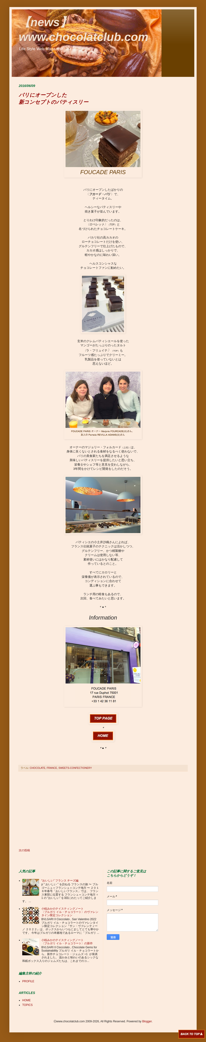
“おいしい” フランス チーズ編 (60, 880)
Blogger (147, 1021)
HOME (26, 1000)
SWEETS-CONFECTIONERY (75, 767)
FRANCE (52, 767)
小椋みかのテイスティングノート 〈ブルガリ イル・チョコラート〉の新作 (67, 941)
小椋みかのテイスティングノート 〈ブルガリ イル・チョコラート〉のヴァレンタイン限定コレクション (69, 912)
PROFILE (28, 981)
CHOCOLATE (37, 767)
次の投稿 (24, 850)
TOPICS (27, 1005)
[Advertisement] (103, 810)
